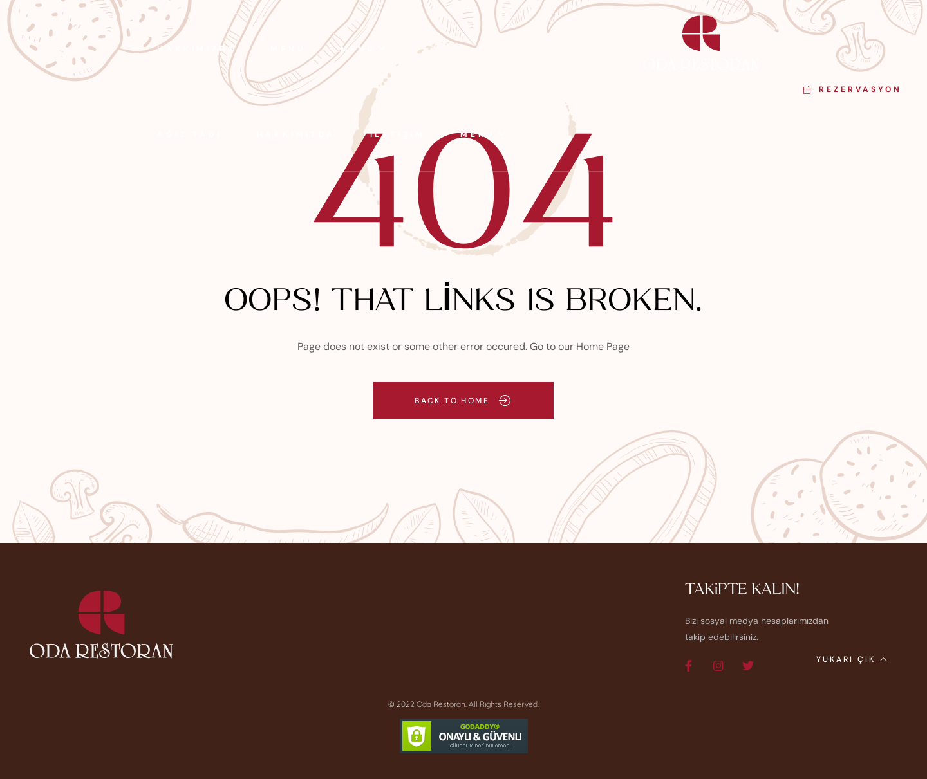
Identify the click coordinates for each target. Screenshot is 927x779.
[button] (852, 89)
